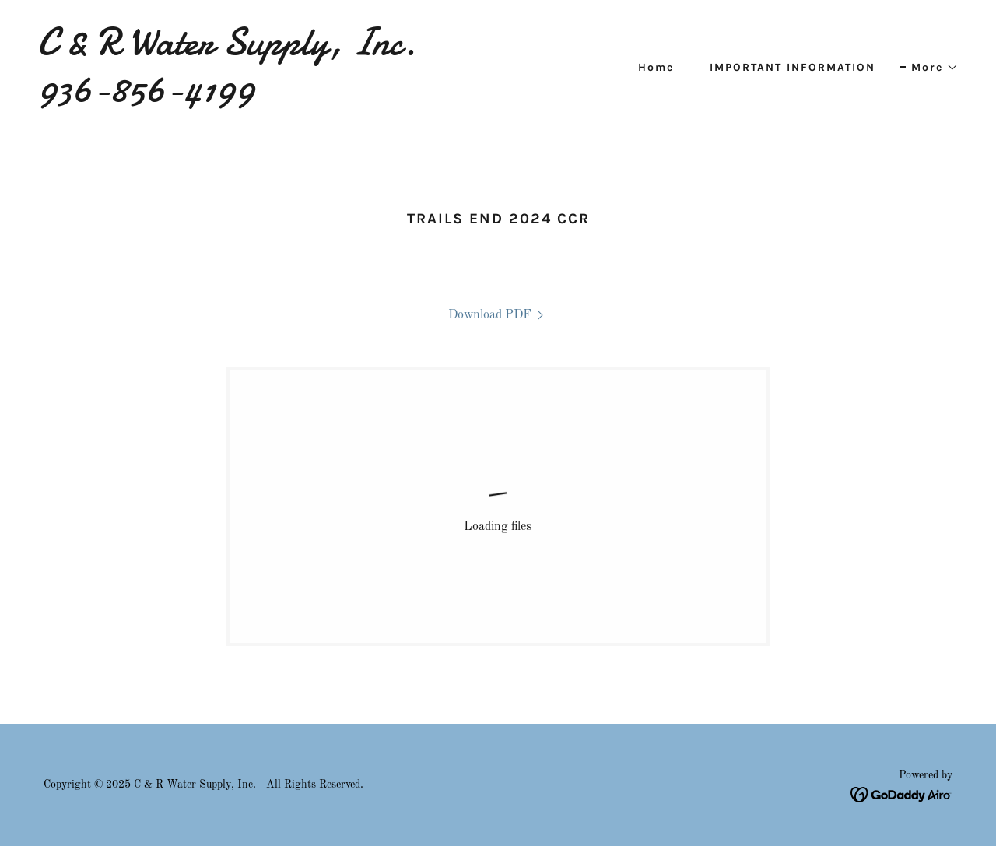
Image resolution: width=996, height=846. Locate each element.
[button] (929, 67)
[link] (261, 98)
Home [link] (656, 67)
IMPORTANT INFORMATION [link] (792, 67)
